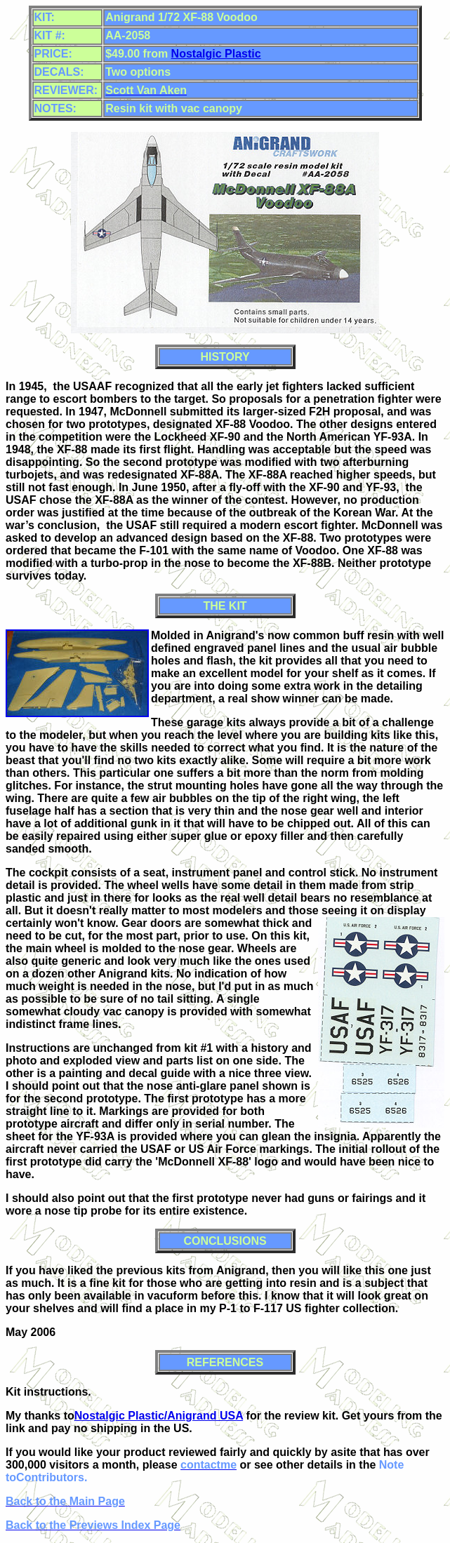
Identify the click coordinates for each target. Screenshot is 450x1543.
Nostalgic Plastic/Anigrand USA (158, 1416)
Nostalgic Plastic (216, 54)
